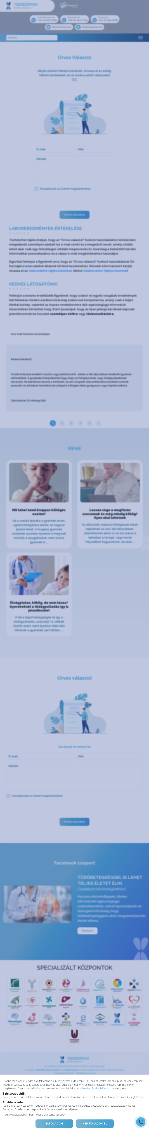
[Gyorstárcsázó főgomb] (140, 1122)
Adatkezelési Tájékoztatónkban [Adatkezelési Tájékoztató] (94, 1088)
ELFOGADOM (54, 1123)
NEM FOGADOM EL (94, 1123)
